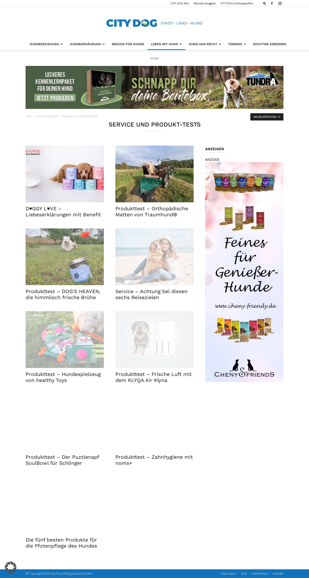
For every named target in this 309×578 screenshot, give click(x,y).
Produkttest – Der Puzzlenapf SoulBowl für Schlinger (62, 460)
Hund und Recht (205, 44)
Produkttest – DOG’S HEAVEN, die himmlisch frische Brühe (63, 294)
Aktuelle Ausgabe (205, 3)
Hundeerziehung (46, 44)
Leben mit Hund (166, 44)
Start (29, 116)
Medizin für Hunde (128, 44)
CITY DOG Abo (179, 3)
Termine (237, 44)
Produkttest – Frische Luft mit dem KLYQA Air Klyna (153, 377)
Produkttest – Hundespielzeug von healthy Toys (63, 377)
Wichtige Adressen (269, 44)
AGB (244, 573)
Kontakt (278, 573)
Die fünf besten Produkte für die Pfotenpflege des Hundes (61, 543)
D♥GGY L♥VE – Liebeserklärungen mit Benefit (63, 211)
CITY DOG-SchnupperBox (236, 3)
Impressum (228, 573)
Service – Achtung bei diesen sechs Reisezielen (151, 294)
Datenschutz (260, 573)
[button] (264, 3)
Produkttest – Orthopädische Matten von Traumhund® (151, 211)
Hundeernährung (87, 44)
